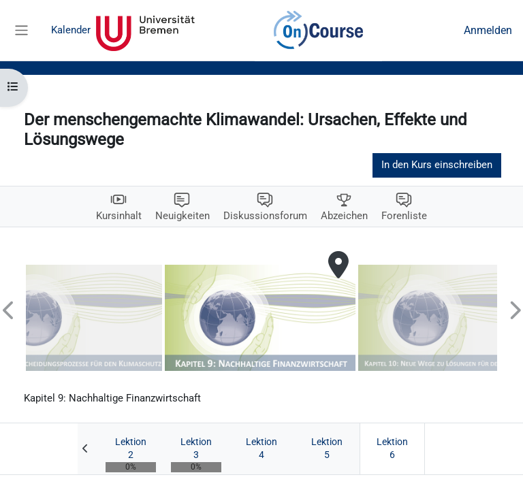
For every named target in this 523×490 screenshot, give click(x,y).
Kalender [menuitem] (71, 30)
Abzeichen (344, 216)
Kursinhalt (119, 216)
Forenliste (404, 216)
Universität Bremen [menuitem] (145, 30)
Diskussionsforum (265, 216)
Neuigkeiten (182, 216)
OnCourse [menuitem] (319, 30)
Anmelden (488, 30)
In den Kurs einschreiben (436, 165)
